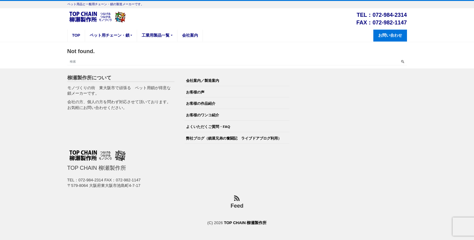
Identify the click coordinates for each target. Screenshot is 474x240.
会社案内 (190, 35)
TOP (76, 35)
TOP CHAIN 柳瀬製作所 (245, 222)
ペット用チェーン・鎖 (109, 35)
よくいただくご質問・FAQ (208, 127)
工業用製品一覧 (156, 35)
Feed (236, 202)
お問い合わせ (390, 35)
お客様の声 (195, 92)
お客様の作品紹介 (200, 103)
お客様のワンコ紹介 (202, 115)
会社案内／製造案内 (202, 80)
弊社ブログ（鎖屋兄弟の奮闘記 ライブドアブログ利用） (234, 138)
